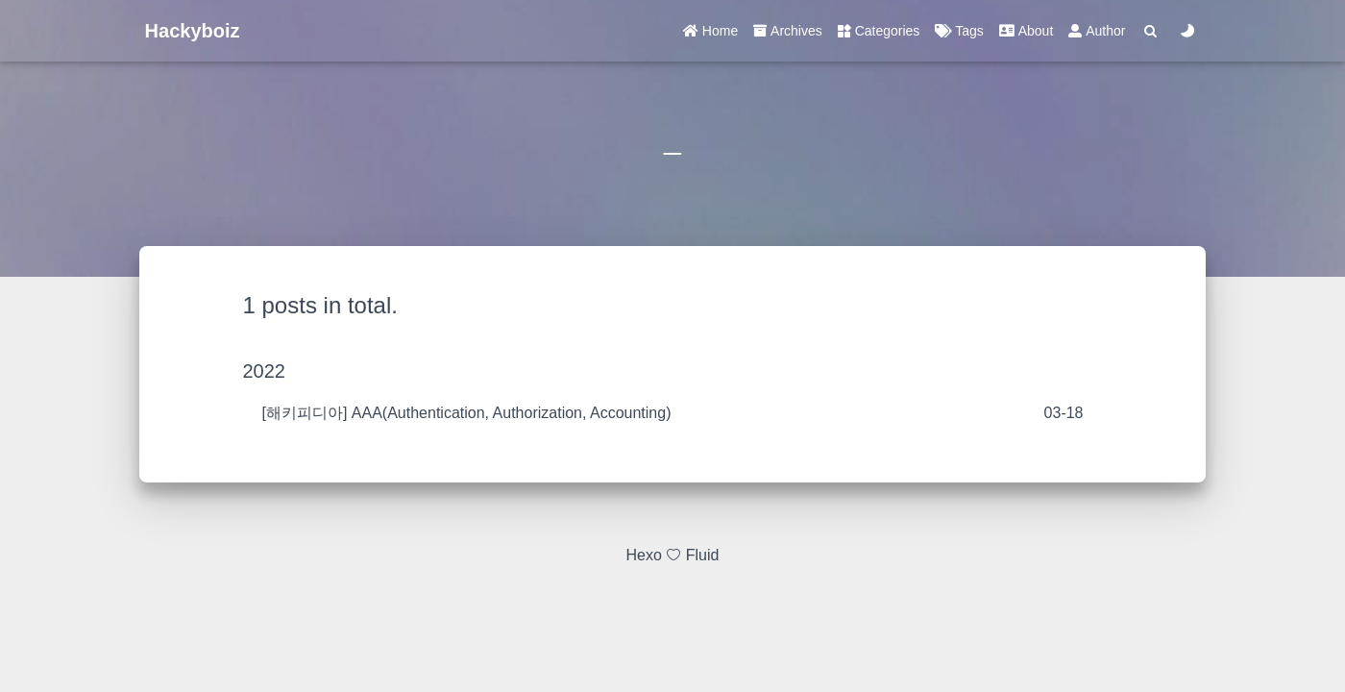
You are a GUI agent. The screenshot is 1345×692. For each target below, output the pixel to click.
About (1026, 30)
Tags (959, 30)
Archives (787, 30)
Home (710, 30)
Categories (879, 30)
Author (1096, 30)
